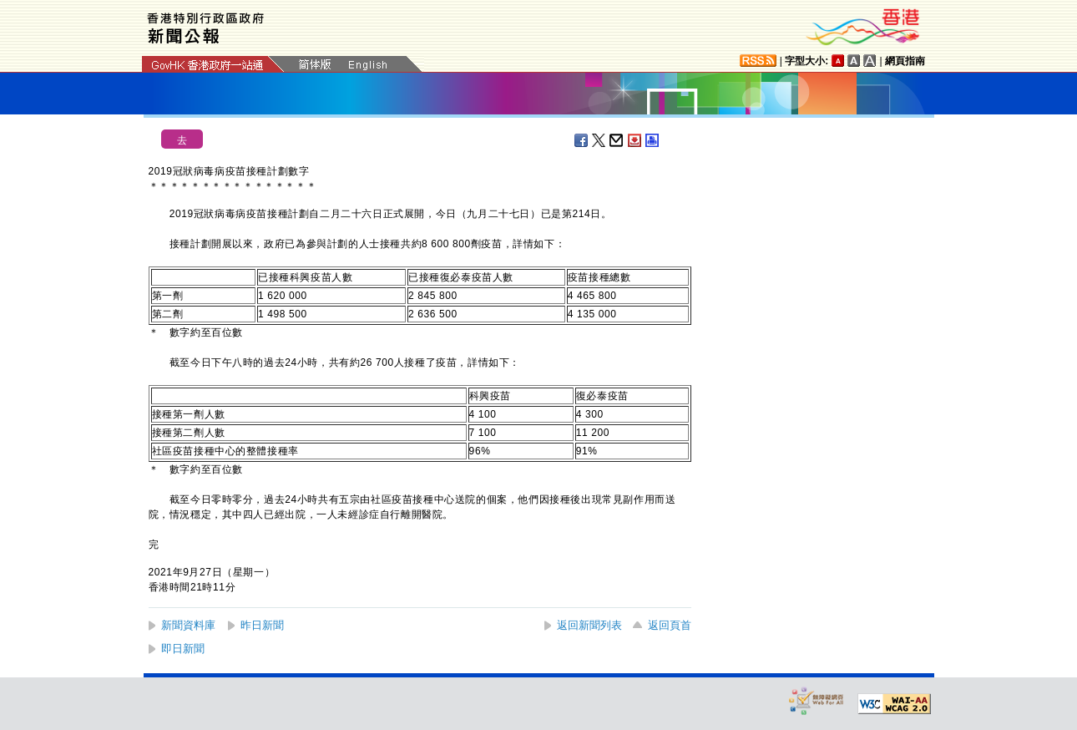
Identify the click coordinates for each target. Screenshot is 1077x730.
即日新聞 (183, 648)
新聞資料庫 (188, 625)
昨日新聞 (262, 625)
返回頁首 (669, 625)
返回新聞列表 (589, 625)
